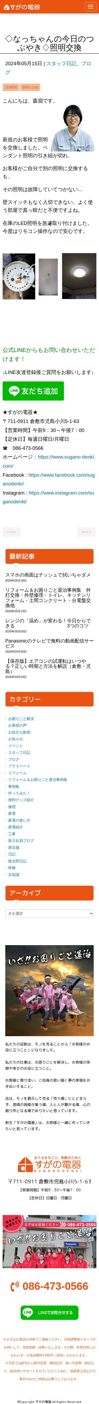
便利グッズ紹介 (21, 800)
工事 (12, 834)
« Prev (12, 532)
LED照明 (11, 87)
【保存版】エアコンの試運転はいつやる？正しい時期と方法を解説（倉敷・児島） (48, 666)
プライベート (19, 766)
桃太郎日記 (17, 861)
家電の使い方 (19, 820)
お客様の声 (17, 725)
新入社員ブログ (21, 841)
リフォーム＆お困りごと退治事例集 (37, 780)
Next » (86, 532)
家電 (12, 814)
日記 (12, 854)
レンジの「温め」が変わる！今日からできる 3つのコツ (48, 623)
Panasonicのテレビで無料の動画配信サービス (49, 643)
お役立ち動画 (19, 732)
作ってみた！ (19, 793)
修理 (12, 807)
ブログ (13, 759)
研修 (12, 868)
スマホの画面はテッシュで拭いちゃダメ (48, 575)
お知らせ (15, 739)
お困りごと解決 (21, 719)
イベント (15, 746)
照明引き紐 (30, 87)
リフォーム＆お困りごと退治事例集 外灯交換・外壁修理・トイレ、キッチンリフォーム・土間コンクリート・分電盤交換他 (48, 597)
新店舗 (13, 848)
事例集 (13, 787)
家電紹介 (15, 827)
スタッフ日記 (61, 63)
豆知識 (13, 875)
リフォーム (17, 773)
